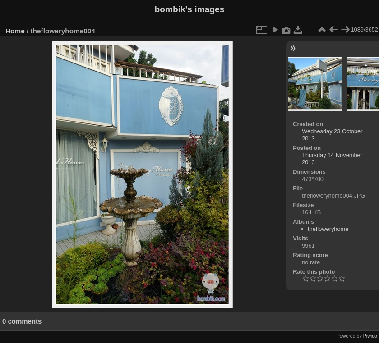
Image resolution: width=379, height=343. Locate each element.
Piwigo (370, 335)
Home (15, 31)
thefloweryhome (328, 229)
